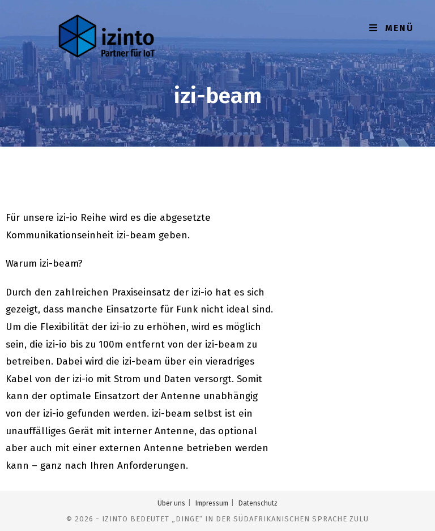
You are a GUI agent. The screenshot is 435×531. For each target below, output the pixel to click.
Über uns (171, 503)
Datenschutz (258, 503)
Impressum (211, 503)
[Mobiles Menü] (391, 28)
